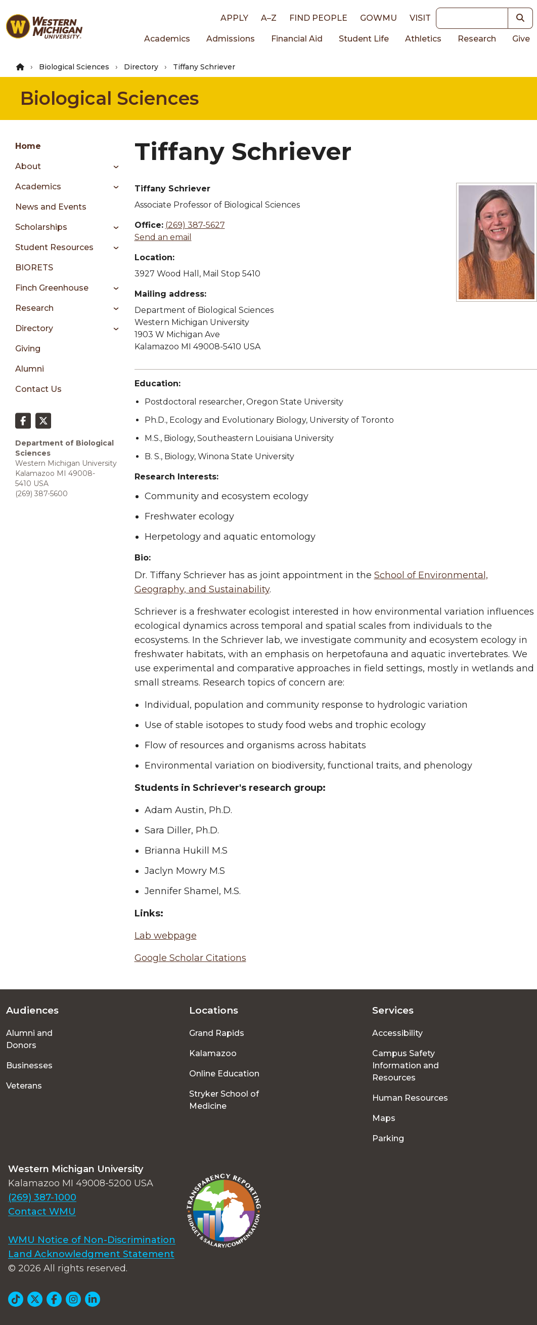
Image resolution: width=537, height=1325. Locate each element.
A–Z (269, 18)
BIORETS (34, 267)
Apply (234, 18)
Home (28, 146)
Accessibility (397, 1033)
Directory (141, 66)
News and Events (50, 207)
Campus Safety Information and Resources (405, 1065)
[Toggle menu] (112, 166)
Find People (318, 18)
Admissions (230, 39)
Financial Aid (297, 39)
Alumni (29, 369)
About (28, 166)
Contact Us (38, 389)
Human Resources (410, 1098)
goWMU (378, 18)
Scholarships (41, 227)
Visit (420, 18)
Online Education (224, 1073)
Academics (167, 39)
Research (477, 39)
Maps (383, 1118)
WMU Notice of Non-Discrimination (91, 1240)
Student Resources (54, 247)
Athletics (423, 39)
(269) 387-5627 (195, 225)
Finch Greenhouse (51, 288)
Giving (27, 348)
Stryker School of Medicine (224, 1100)
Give (521, 39)
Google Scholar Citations (190, 957)
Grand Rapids (216, 1033)
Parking (388, 1138)
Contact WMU (42, 1211)
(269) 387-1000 (42, 1197)
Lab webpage (166, 935)
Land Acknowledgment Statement (91, 1254)
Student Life (364, 39)
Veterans (24, 1086)
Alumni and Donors (29, 1039)
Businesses (29, 1065)
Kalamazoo (213, 1053)
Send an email (163, 237)
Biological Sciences (74, 66)
